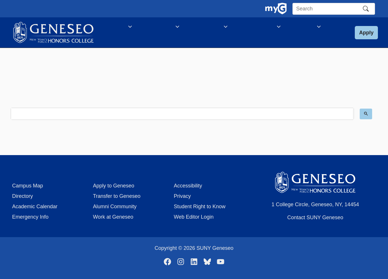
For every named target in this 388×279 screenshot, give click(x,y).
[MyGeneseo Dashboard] (276, 8)
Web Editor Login (194, 217)
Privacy (182, 196)
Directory (22, 196)
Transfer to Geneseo (116, 196)
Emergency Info (30, 217)
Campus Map (27, 186)
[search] (181, 120)
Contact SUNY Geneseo (315, 217)
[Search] (365, 8)
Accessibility (188, 186)
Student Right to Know (199, 206)
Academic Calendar (34, 206)
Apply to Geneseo (113, 186)
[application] (126, 27)
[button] (366, 35)
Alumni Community (115, 206)
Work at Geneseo (113, 217)
